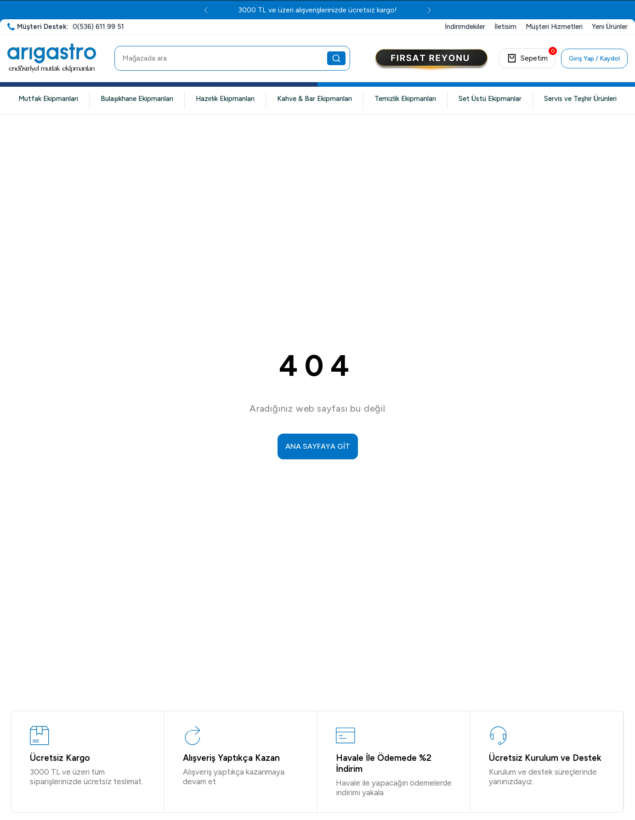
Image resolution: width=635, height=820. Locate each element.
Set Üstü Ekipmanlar (490, 99)
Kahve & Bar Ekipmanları (314, 99)
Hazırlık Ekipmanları (225, 99)
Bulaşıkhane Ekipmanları (137, 99)
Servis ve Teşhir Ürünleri (580, 99)
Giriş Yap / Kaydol (594, 58)
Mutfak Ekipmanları (48, 99)
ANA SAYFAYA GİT (317, 446)
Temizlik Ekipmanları (405, 99)
